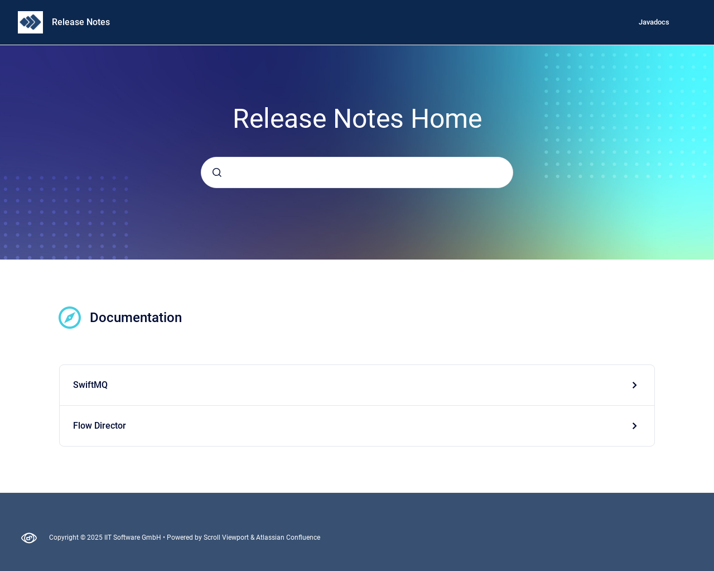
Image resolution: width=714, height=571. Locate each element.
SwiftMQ (90, 385)
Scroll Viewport (227, 537)
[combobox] (357, 172)
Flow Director (99, 425)
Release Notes (81, 22)
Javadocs (654, 22)
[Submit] (217, 172)
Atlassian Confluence (288, 537)
